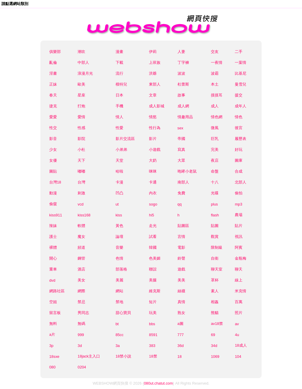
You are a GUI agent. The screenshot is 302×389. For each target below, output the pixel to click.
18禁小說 (123, 356)
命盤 (215, 171)
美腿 (153, 280)
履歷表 (240, 138)
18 (180, 356)
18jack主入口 (89, 356)
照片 (238, 312)
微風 (215, 128)
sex (180, 128)
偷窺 (53, 204)
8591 (153, 335)
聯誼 (153, 269)
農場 (238, 215)
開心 (53, 258)
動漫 (53, 193)
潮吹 (81, 51)
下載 (119, 62)
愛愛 (53, 117)
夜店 (215, 160)
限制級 (216, 247)
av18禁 (217, 323)
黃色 (119, 225)
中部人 (83, 62)
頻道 (81, 247)
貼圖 (215, 225)
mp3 (238, 204)
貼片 (238, 225)
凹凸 (119, 193)
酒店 (81, 269)
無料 (53, 323)
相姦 (215, 302)
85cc (120, 335)
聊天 (238, 269)
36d (181, 345)
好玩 (238, 149)
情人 (119, 117)
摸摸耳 (216, 95)
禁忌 (81, 302)
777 (181, 335)
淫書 (53, 73)
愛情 (81, 117)
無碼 (81, 323)
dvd (52, 280)
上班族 (154, 62)
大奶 (153, 160)
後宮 (238, 128)
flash (215, 215)
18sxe (54, 356)
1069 (215, 356)
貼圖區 (183, 225)
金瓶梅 (240, 258)
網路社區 (57, 291)
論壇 (119, 236)
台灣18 (55, 182)
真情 (181, 302)
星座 (81, 95)
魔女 (81, 236)
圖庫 (238, 160)
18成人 (241, 345)
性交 (53, 128)
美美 (181, 280)
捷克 (53, 106)
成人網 (183, 106)
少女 (53, 149)
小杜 (81, 149)
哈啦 (119, 171)
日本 (119, 95)
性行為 (154, 128)
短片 (153, 302)
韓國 (153, 247)
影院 (81, 138)
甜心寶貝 (123, 312)
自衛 (215, 258)
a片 (52, 334)
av (237, 324)
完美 (215, 149)
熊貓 (215, 312)
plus (214, 204)
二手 (238, 51)
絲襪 (181, 291)
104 (238, 356)
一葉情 (240, 62)
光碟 (215, 193)
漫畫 (119, 51)
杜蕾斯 (183, 84)
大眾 (181, 160)
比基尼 (240, 73)
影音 (53, 138)
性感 (81, 128)
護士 (53, 236)
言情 (181, 236)
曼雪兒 (240, 84)
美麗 (119, 280)
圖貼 (53, 171)
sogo (153, 204)
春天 (53, 95)
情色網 (216, 117)
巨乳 (215, 138)
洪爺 (153, 73)
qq (180, 204)
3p (51, 345)
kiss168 (84, 215)
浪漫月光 (85, 73)
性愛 (119, 128)
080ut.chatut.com (158, 383)
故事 (181, 95)
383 (152, 345)
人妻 (181, 51)
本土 (215, 84)
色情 (119, 258)
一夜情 (216, 62)
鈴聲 (181, 258)
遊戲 (181, 269)
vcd (80, 204)
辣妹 (53, 225)
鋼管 (81, 258)
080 (52, 367)
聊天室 (216, 269)
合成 (238, 171)
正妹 (53, 84)
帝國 (181, 138)
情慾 (153, 117)
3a (118, 345)
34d (214, 345)
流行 (119, 73)
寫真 (181, 149)
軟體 (81, 225)
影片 (153, 138)
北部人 (240, 182)
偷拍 (238, 193)
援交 (238, 95)
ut (117, 204)
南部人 (183, 182)
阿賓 (238, 247)
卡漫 (119, 182)
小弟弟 (121, 149)
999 (81, 335)
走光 (153, 225)
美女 (81, 280)
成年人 (240, 106)
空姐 (53, 302)
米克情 (240, 291)
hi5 (151, 215)
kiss (119, 215)
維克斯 (154, 291)
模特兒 (121, 84)
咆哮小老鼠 (187, 171)
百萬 (238, 302)
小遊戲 (154, 149)
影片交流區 (125, 138)
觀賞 (215, 236)
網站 (119, 291)
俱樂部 (55, 51)
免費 (181, 193)
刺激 (81, 193)
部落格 (121, 269)
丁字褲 (183, 62)
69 (213, 335)
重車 (53, 269)
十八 (215, 182)
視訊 (238, 236)
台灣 (81, 182)
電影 (181, 247)
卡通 (153, 182)
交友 (215, 51)
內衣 (153, 193)
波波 (181, 73)
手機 (119, 106)
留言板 (55, 312)
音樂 (119, 247)
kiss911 (55, 215)
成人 (215, 106)
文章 (153, 95)
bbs (152, 324)
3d (80, 345)
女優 (53, 160)
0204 (82, 367)
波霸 (215, 73)
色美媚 (154, 258)
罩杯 (215, 280)
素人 (215, 291)
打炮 (81, 106)
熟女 (181, 312)
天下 (81, 160)
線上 (238, 280)
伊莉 (153, 51)
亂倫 (53, 62)
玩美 (153, 312)
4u (237, 335)
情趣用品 (185, 117)
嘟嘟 (81, 171)
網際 (81, 291)
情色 (238, 117)
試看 (153, 236)
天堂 (119, 160)
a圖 (180, 323)
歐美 (81, 84)
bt (117, 324)
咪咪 (153, 171)
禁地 (119, 302)
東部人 (154, 84)
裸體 (53, 247)
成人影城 (156, 106)
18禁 (153, 356)
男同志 (83, 312)
